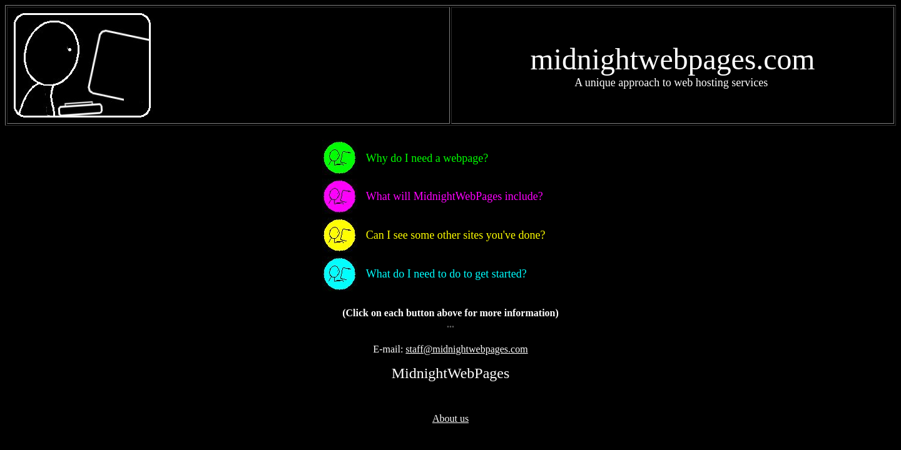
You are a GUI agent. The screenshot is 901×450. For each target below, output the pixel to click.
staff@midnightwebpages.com (466, 349)
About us (450, 418)
